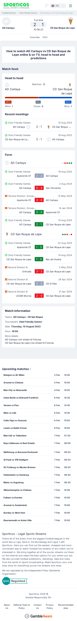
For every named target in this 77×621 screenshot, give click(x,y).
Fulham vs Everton (13, 497)
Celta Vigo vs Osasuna (15, 420)
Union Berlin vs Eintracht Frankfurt (21, 397)
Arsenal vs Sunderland (15, 505)
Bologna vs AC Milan (14, 375)
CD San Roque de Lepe (62, 91)
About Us (7, 606)
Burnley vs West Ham (14, 512)
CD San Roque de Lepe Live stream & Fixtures (29, 343)
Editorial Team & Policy (22, 606)
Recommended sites (65, 606)
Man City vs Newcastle (15, 390)
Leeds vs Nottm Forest (15, 428)
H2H (44, 37)
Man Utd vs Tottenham (15, 435)
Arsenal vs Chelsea (13, 382)
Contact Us (37, 606)
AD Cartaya (12, 89)
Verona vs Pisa (11, 405)
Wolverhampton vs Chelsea (17, 490)
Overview (35, 37)
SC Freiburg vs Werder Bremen (19, 467)
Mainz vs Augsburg (14, 482)
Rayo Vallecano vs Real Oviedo (19, 443)
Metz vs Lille (10, 413)
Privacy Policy (50, 606)
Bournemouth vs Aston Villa (18, 520)
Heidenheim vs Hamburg (16, 475)
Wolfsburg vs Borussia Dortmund (21, 452)
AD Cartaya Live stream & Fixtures (23, 339)
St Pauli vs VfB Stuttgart (16, 459)
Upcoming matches (17, 369)
